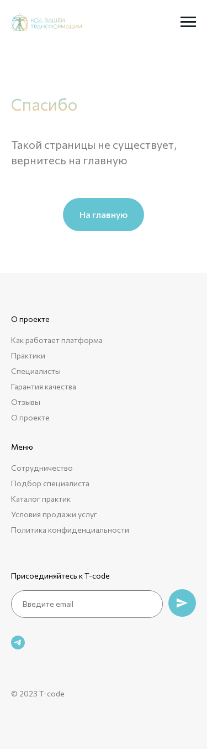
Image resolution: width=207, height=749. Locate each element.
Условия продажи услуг (54, 514)
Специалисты (36, 371)
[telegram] (18, 642)
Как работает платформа (57, 340)
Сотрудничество (42, 467)
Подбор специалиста (50, 483)
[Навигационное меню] (188, 22)
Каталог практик (41, 498)
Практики (28, 355)
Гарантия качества (43, 386)
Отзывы (25, 402)
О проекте (30, 417)
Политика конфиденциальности (70, 529)
